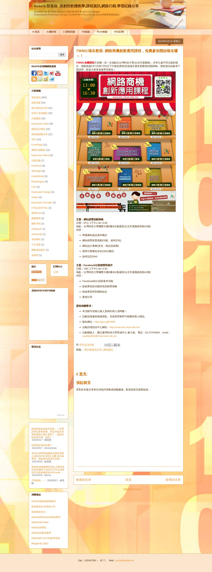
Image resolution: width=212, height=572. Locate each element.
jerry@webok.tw (125, 560)
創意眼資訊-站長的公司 (43, 506)
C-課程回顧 (69, 31)
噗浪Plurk (36, 213)
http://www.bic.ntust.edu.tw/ (125, 327)
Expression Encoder (41, 202)
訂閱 (55, 272)
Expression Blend (40, 155)
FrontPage (36, 144)
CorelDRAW (37, 176)
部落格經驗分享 (39, 134)
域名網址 (36, 239)
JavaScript (36, 234)
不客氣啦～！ (38, 480)
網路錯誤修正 (38, 250)
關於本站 (36, 223)
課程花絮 (36, 102)
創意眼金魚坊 (38, 511)
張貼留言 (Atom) (132, 489)
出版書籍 (36, 118)
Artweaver (36, 229)
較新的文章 (83, 479)
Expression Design (41, 192)
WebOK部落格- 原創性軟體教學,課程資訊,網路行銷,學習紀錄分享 (86, 6)
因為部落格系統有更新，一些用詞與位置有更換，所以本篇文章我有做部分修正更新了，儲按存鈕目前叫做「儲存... (47, 432)
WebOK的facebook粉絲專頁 (46, 517)
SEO (33, 139)
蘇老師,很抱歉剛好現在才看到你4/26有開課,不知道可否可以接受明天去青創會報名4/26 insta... (48, 470)
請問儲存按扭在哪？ (41, 445)
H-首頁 (36, 31)
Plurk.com (60, 415)
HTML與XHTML (39, 208)
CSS (33, 187)
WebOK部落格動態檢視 (43, 501)
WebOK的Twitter (40, 522)
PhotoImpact (38, 181)
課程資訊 (108, 349)
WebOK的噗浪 (39, 527)
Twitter (34, 197)
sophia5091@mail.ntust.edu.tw (99, 336)
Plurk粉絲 (102, 31)
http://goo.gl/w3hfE (105, 321)
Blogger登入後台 (40, 543)
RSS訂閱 (119, 31)
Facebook (36, 165)
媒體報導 (36, 218)
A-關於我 (51, 31)
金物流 (34, 255)
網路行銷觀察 (38, 150)
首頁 (128, 479)
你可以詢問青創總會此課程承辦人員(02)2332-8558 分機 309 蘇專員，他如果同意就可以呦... (47, 456)
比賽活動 (36, 160)
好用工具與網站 (39, 113)
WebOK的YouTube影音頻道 (45, 538)
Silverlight (36, 171)
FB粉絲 (86, 31)
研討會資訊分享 (93, 349)
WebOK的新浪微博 (41, 532)
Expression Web (39, 123)
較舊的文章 (173, 479)
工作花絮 (36, 244)
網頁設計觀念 (38, 129)
